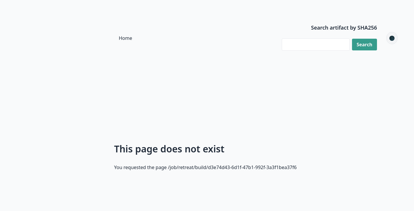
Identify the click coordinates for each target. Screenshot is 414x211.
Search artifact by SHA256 (344, 27)
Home (125, 38)
